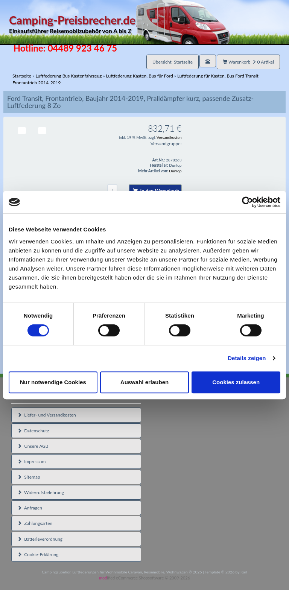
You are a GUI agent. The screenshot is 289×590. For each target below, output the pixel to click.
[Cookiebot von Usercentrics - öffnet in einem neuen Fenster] (247, 202)
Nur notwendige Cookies (53, 382)
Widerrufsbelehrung (40, 492)
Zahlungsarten (34, 523)
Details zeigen (247, 358)
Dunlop (175, 171)
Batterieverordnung (39, 539)
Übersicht (172, 62)
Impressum (31, 461)
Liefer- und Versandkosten (46, 415)
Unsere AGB (33, 446)
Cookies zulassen (236, 382)
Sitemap (28, 477)
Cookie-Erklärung (37, 554)
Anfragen (29, 508)
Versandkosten (169, 137)
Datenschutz (33, 430)
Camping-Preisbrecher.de (119, 24)
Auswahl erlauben (144, 382)
